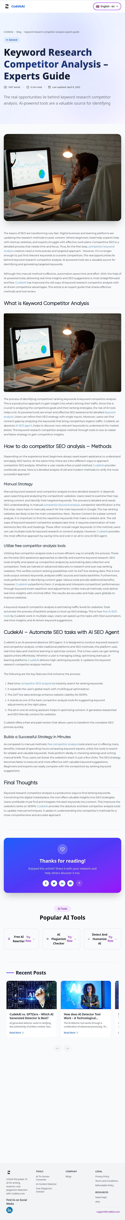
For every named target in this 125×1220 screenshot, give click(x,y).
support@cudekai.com (108, 1211)
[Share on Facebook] (46, 883)
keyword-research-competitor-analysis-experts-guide (52, 31)
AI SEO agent (23, 425)
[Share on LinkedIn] (62, 883)
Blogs (68, 1176)
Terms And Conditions (106, 1180)
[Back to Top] (79, 883)
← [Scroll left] (57, 1048)
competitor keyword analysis (61, 504)
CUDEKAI (8, 31)
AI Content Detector (46, 1184)
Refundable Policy (104, 1185)
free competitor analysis (63, 744)
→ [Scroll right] (67, 1048)
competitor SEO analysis (36, 683)
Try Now (30, 939)
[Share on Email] (70, 883)
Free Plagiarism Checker (44, 1190)
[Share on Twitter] (54, 883)
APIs (97, 1201)
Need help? (101, 1197)
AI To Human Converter (42, 1178)
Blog (19, 31)
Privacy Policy (102, 1176)
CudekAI (20, 282)
